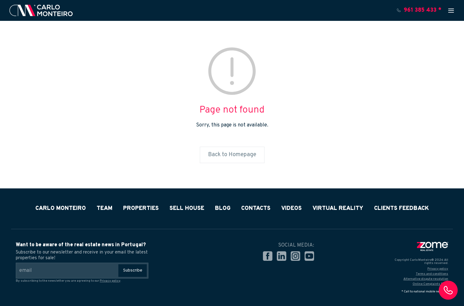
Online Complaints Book (430, 284)
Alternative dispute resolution (425, 279)
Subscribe (132, 270)
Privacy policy (110, 281)
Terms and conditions (432, 274)
